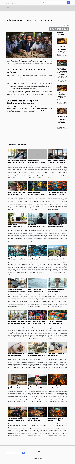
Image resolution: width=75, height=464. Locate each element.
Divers (37, 461)
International (37, 454)
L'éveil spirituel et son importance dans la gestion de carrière (56, 388)
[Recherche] (54, 2)
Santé (37, 456)
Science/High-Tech (37, 458)
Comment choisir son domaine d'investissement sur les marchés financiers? (62, 71)
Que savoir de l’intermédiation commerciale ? (34, 420)
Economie (13, 16)
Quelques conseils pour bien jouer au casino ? (62, 95)
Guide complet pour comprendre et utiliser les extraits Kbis (37, 291)
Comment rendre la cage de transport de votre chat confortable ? (62, 119)
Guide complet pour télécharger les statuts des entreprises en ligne (16, 291)
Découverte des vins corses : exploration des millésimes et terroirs (56, 259)
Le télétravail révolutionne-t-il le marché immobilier (15, 227)
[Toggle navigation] (8, 8)
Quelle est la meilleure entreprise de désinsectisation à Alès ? (57, 356)
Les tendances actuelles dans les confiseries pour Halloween (37, 323)
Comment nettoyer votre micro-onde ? (62, 47)
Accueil (7, 16)
